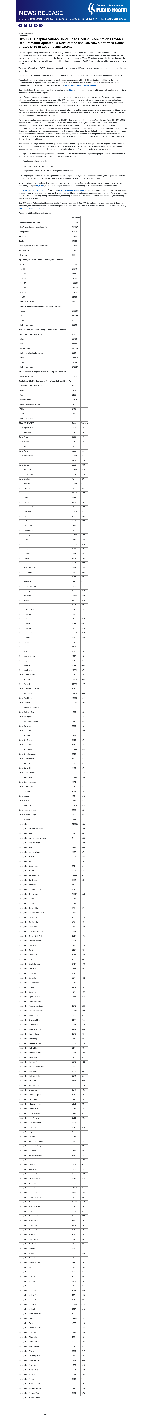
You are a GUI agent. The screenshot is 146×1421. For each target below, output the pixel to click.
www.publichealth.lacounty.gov (31, 208)
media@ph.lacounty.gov (113, 19)
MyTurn (39, 186)
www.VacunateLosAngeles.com (72, 190)
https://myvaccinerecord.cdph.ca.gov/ (80, 85)
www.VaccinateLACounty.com (35, 190)
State (71, 90)
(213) (90, 19)
